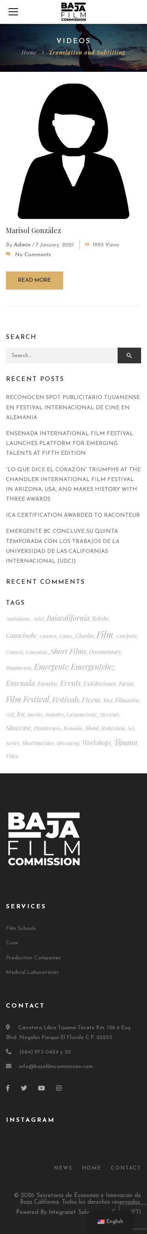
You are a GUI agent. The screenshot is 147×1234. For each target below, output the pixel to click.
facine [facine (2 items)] (126, 683)
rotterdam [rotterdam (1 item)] (113, 728)
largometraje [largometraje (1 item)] (82, 714)
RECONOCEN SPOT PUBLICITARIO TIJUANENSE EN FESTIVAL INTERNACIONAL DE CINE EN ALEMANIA (73, 407)
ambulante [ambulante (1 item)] (18, 618)
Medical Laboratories (32, 972)
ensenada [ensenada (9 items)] (20, 682)
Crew (12, 943)
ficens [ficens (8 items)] (91, 699)
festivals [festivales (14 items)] (65, 699)
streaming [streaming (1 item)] (68, 743)
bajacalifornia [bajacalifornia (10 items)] (68, 618)
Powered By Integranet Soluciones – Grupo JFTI (78, 1213)
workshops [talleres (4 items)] (96, 742)
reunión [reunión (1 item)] (73, 728)
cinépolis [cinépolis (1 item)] (126, 635)
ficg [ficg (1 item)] (108, 700)
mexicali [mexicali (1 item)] (109, 714)
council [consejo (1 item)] (14, 652)
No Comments (33, 255)
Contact (126, 1168)
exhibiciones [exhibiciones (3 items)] (99, 683)
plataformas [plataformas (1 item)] (47, 728)
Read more (34, 280)
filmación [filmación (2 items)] (127, 700)
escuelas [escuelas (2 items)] (47, 683)
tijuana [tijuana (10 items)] (125, 742)
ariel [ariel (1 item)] (38, 618)
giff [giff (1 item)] (10, 714)
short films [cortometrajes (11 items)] (68, 651)
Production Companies (33, 958)
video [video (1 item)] (12, 756)
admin (22, 245)
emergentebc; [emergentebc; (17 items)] (92, 667)
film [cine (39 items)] (104, 634)
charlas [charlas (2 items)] (84, 636)
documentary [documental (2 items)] (105, 652)
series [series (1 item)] (12, 743)
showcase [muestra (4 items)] (18, 728)
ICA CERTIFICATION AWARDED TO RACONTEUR (73, 515)
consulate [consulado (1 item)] (37, 652)
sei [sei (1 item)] (131, 728)
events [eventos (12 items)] (70, 683)
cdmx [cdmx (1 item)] (66, 635)
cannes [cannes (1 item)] (48, 635)
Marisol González (33, 230)
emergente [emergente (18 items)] (51, 667)
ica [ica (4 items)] (21, 714)
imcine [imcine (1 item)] (35, 714)
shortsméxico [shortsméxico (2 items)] (38, 743)
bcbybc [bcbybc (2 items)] (100, 618)
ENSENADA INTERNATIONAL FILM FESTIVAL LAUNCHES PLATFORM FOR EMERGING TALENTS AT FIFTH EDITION (69, 443)
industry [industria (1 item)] (54, 714)
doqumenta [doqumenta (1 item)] (18, 667)
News (63, 1168)
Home (29, 52)
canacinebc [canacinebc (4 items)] (21, 635)
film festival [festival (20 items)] (27, 699)
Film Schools (21, 928)
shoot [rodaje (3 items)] (92, 728)
